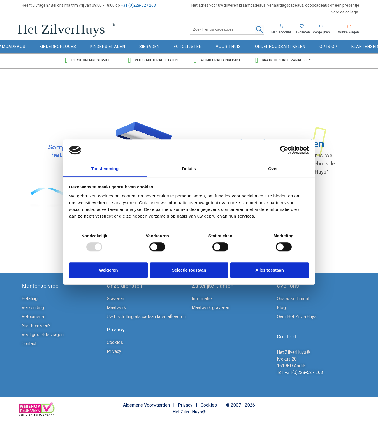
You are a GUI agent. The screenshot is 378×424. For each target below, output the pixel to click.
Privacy (185, 405)
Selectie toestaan (189, 270)
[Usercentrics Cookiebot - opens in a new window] (284, 150)
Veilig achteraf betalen (156, 60)
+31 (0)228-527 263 (138, 5)
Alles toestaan (269, 270)
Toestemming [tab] (105, 168)
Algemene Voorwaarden (146, 405)
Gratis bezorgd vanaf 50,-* (286, 60)
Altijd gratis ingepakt (220, 60)
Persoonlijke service (90, 60)
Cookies (209, 405)
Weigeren (108, 270)
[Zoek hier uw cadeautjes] (227, 29)
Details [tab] (189, 168)
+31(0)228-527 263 (303, 372)
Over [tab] (273, 168)
